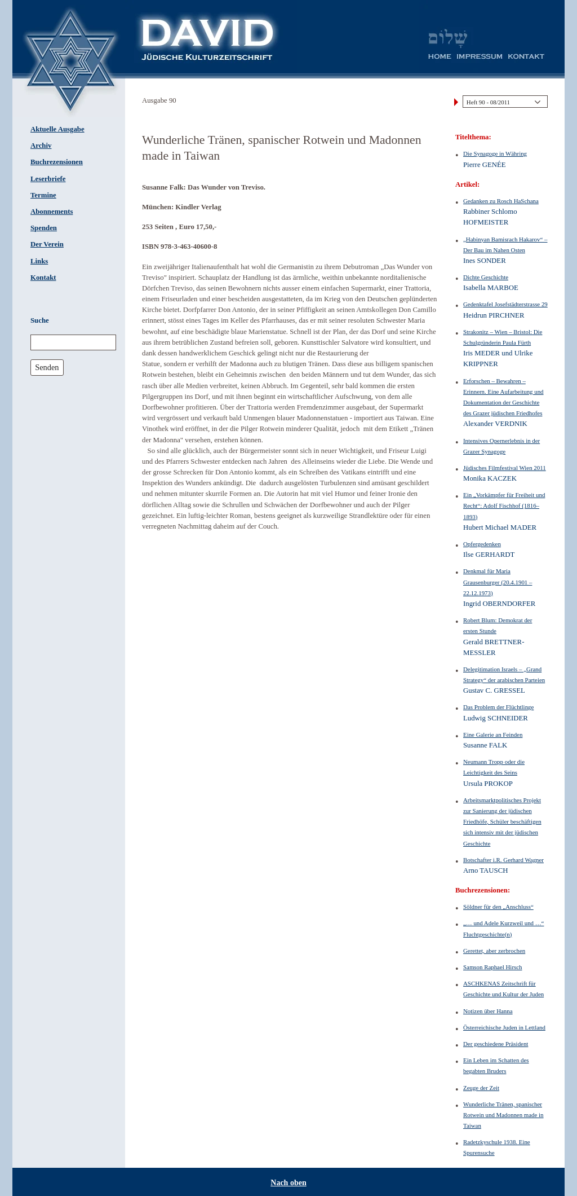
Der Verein (47, 244)
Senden (47, 367)
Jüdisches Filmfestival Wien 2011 (504, 467)
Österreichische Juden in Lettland (504, 1027)
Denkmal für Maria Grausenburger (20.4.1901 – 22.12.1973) (497, 582)
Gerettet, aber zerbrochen (494, 950)
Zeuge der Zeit (481, 1087)
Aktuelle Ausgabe (57, 129)
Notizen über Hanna (488, 1011)
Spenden (43, 228)
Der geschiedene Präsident (495, 1043)
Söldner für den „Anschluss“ (498, 906)
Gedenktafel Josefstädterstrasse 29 (505, 304)
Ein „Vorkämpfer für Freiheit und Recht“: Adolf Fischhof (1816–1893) (504, 505)
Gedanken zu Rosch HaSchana (501, 200)
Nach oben (288, 1183)
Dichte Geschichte (485, 277)
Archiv (40, 146)
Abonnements (51, 212)
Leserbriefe (48, 179)
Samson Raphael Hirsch (492, 967)
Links (39, 261)
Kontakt (43, 278)
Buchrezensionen (56, 162)
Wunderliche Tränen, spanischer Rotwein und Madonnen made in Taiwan (503, 1115)
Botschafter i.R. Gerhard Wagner (503, 859)
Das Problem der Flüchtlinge (498, 706)
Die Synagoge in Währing (495, 153)
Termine (43, 195)
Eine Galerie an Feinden (492, 734)
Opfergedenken (482, 543)
